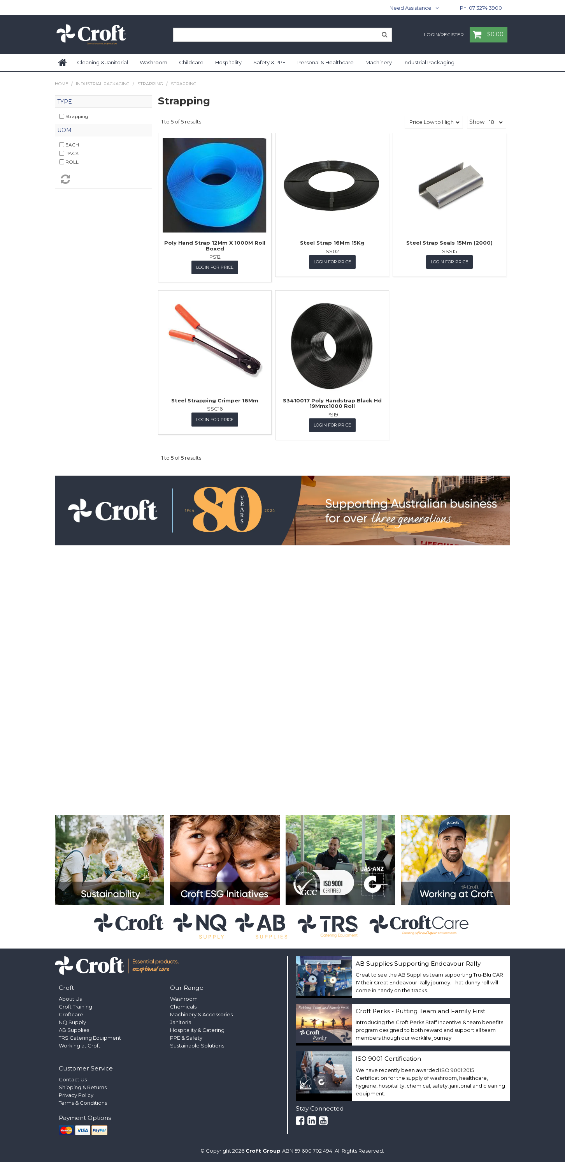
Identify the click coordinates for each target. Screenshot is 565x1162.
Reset (103, 179)
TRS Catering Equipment (90, 1038)
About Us (70, 999)
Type (64, 101)
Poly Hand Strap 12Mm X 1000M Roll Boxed (214, 245)
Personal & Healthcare (325, 62)
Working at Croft (79, 1045)
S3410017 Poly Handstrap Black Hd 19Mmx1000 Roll (332, 403)
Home (63, 62)
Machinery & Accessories (201, 1014)
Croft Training (75, 1006)
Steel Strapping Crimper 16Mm (214, 400)
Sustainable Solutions (197, 1045)
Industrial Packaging (429, 62)
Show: (477, 121)
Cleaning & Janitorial (102, 62)
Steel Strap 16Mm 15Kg (332, 243)
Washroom (153, 62)
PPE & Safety (186, 1038)
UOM (64, 130)
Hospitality (228, 62)
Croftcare (71, 1014)
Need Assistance (411, 8)
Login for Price (214, 267)
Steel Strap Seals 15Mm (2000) (449, 243)
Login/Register (444, 35)
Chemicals (183, 1006)
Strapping (150, 83)
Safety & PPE (269, 62)
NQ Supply (72, 1022)
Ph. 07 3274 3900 (481, 8)
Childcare (191, 62)
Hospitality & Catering (197, 1030)
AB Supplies (74, 1030)
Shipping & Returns (83, 1087)
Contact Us (73, 1079)
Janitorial (181, 1022)
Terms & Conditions (83, 1103)
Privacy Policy (76, 1095)
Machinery (378, 62)
